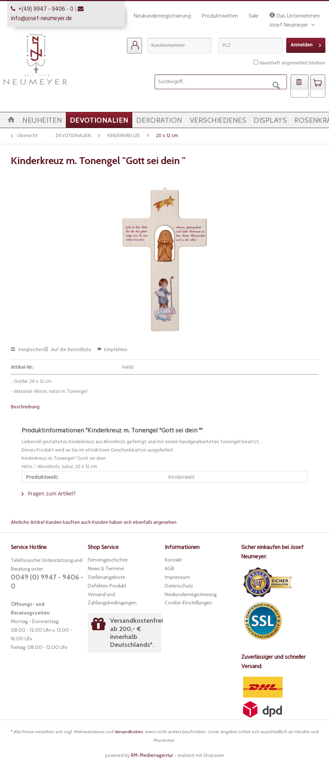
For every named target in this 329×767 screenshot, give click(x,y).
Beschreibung (25, 407)
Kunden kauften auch (68, 522)
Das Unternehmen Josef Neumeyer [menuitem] (294, 16)
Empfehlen (112, 350)
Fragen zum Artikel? (49, 493)
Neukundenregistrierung (162, 16)
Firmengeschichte (108, 560)
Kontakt (173, 560)
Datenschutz (179, 585)
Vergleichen (27, 350)
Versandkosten (129, 731)
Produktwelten (220, 16)
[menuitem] (134, 46)
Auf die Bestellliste (67, 350)
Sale (254, 16)
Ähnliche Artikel (28, 522)
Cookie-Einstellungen (188, 602)
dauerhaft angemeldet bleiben (292, 63)
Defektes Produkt (107, 585)
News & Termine (106, 568)
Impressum (177, 577)
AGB (169, 568)
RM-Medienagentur (152, 755)
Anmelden (306, 44)
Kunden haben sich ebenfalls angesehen (134, 522)
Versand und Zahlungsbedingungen (112, 598)
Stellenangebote (106, 577)
